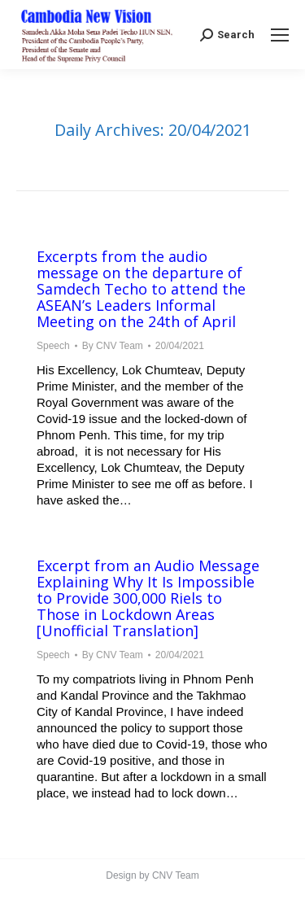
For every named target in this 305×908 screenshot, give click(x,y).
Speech (53, 345)
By (112, 345)
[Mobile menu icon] (280, 35)
